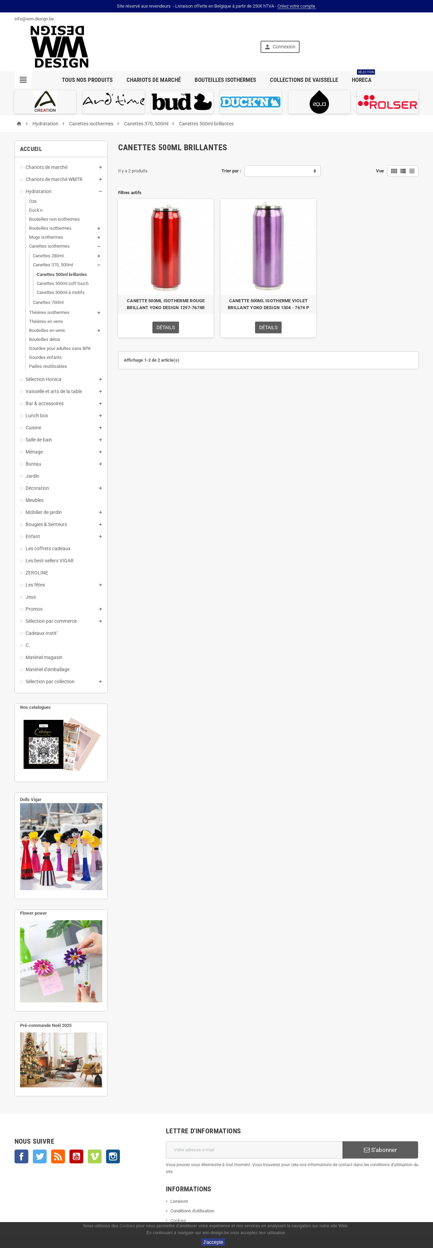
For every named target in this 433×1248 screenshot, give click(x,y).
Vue (380, 170)
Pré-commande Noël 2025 (46, 1025)
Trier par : (231, 170)
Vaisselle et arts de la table (54, 391)
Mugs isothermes (46, 237)
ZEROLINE (37, 572)
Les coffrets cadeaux (48, 548)
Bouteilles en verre (47, 330)
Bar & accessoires (45, 403)
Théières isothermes (49, 312)
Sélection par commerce (51, 621)
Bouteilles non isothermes (54, 219)
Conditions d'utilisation (192, 1210)
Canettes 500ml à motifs (61, 292)
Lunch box (37, 415)
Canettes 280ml (48, 255)
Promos (34, 609)
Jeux (31, 597)
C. (28, 645)
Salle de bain (39, 439)
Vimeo (95, 1156)
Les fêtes (35, 585)
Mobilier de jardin (44, 512)
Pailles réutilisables (48, 366)
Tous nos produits (87, 79)
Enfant (33, 536)
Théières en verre (46, 321)
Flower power (33, 913)
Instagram (113, 1156)
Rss (58, 1156)
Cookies (178, 1220)
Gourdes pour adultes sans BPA (60, 348)
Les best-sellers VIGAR (50, 560)
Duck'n (36, 210)
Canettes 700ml (48, 302)
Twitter (40, 1156)
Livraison (179, 1201)
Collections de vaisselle (304, 79)
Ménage (34, 452)
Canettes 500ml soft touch (62, 283)
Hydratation (38, 191)
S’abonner (380, 1149)
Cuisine (33, 427)
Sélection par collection (50, 681)
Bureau (33, 464)
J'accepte (213, 1242)
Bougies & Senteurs (46, 524)
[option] (45, 101)
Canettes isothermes (49, 246)
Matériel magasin (44, 657)
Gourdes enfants (45, 357)
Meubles (35, 500)
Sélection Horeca (44, 379)
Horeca (363, 77)
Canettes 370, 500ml (53, 264)
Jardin (32, 476)
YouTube (76, 1156)
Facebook (21, 1156)
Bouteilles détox (44, 339)
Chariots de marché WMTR (54, 179)
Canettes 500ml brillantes (62, 274)
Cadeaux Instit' (41, 633)
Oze (33, 201)
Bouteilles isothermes (225, 79)
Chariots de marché (153, 79)
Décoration (37, 488)
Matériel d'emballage (47, 669)
